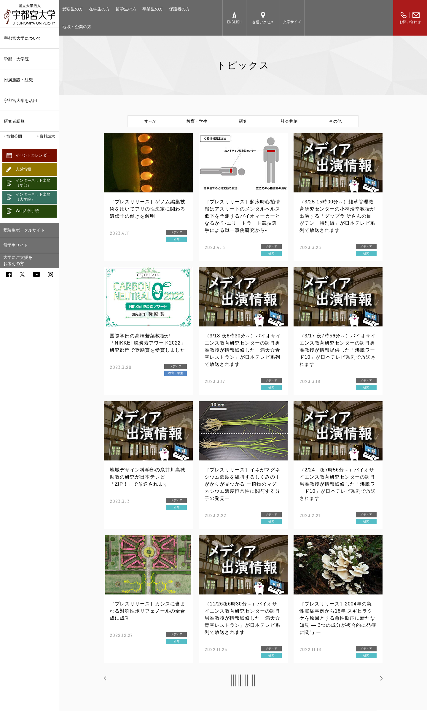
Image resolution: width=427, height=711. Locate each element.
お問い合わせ (410, 22)
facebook (9, 274)
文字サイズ (292, 22)
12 (284, 680)
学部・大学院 (29, 59)
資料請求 (47, 136)
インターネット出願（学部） (33, 183)
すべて (150, 121)
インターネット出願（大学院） (33, 197)
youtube (36, 274)
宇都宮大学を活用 (29, 100)
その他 (335, 121)
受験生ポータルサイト (24, 230)
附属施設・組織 (29, 79)
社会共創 (289, 121)
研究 (243, 121)
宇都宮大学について (29, 38)
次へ (372, 680)
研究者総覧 (14, 121)
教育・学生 (197, 121)
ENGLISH (234, 21)
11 (270, 680)
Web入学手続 (27, 210)
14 (311, 680)
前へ (114, 680)
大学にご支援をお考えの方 (17, 260)
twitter (22, 274)
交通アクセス (263, 22)
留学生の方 (126, 9)
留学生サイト (15, 245)
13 (297, 680)
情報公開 (14, 136)
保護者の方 (179, 9)
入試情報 (23, 169)
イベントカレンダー (33, 155)
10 (256, 680)
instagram (50, 274)
